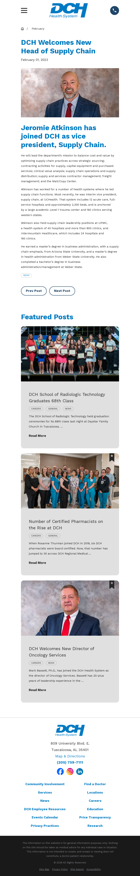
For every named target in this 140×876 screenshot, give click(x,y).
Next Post (62, 291)
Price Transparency (95, 817)
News (26, 275)
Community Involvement (45, 784)
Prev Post (34, 291)
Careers (95, 801)
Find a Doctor (95, 784)
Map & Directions (70, 756)
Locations (95, 792)
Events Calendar (45, 817)
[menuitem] (44, 869)
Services (45, 792)
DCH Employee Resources (45, 809)
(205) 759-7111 (70, 762)
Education (95, 809)
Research (95, 826)
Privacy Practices (45, 826)
